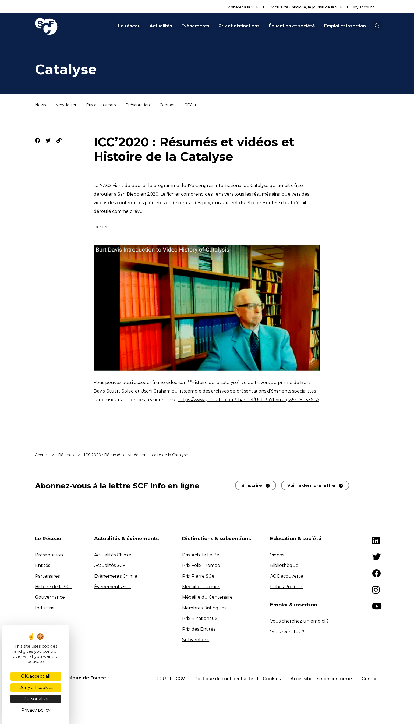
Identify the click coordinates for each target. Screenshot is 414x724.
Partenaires (47, 576)
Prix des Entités (198, 629)
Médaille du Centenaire (207, 597)
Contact (167, 105)
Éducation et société (292, 26)
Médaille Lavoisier (201, 586)
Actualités (161, 26)
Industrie (45, 607)
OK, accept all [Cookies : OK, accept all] (36, 676)
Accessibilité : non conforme (321, 678)
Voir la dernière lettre (311, 485)
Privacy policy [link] (36, 710)
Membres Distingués (204, 607)
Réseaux (66, 455)
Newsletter (65, 105)
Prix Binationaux (199, 618)
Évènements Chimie (115, 576)
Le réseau (129, 26)
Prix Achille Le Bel (201, 554)
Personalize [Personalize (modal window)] (35, 698)
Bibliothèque (284, 565)
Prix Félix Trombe (201, 565)
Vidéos (277, 554)
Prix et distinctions (239, 26)
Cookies (272, 678)
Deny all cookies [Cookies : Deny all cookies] (36, 687)
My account (363, 7)
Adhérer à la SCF (243, 7)
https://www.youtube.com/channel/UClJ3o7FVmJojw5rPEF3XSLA (248, 399)
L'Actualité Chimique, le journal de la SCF (305, 7)
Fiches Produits (286, 586)
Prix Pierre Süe (198, 576)
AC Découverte (286, 576)
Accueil (41, 455)
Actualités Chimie (112, 554)
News (40, 105)
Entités (42, 565)
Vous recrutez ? (287, 631)
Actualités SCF (109, 565)
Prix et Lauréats (101, 105)
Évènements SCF (112, 586)
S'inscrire (251, 485)
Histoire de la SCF (53, 586)
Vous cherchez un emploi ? (299, 621)
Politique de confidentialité (223, 678)
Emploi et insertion (345, 26)
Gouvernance (50, 597)
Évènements (195, 26)
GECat (190, 105)
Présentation (137, 105)
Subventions (195, 639)
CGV (180, 678)
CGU (161, 678)
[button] (377, 25)
